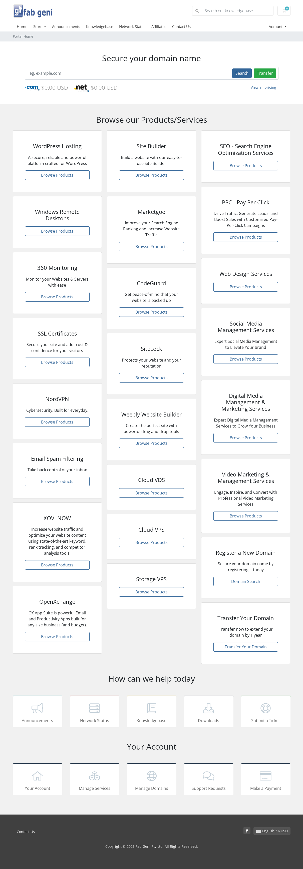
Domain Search (245, 581)
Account (276, 26)
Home (22, 26)
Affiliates (158, 26)
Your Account (37, 780)
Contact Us (181, 26)
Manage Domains (151, 780)
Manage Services (94, 780)
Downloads (208, 712)
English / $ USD (272, 831)
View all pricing (263, 87)
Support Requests (208, 780)
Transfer (265, 73)
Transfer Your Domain (246, 647)
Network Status (132, 26)
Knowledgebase (99, 26)
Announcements (66, 26)
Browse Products (57, 175)
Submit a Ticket (265, 712)
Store (38, 26)
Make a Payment (265, 780)
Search (241, 73)
